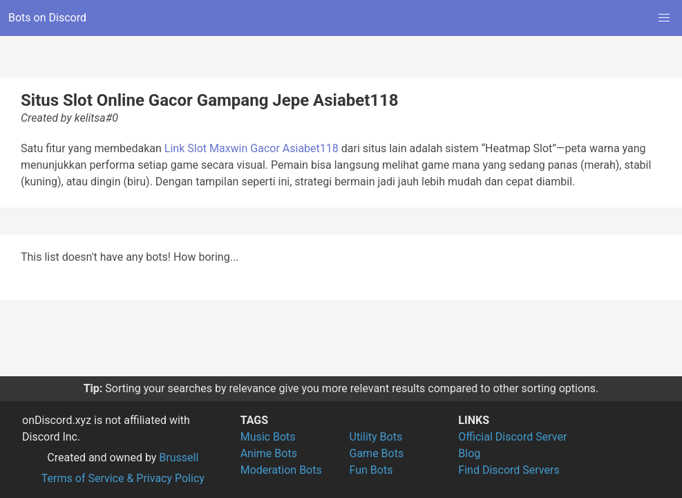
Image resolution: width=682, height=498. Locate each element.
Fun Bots (371, 470)
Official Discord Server (512, 436)
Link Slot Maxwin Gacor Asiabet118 (251, 148)
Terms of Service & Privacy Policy (123, 478)
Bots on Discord (47, 17)
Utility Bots (376, 436)
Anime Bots (268, 453)
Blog (469, 453)
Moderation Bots (281, 470)
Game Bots (377, 453)
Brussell (178, 457)
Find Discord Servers (508, 470)
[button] (664, 18)
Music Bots (268, 436)
